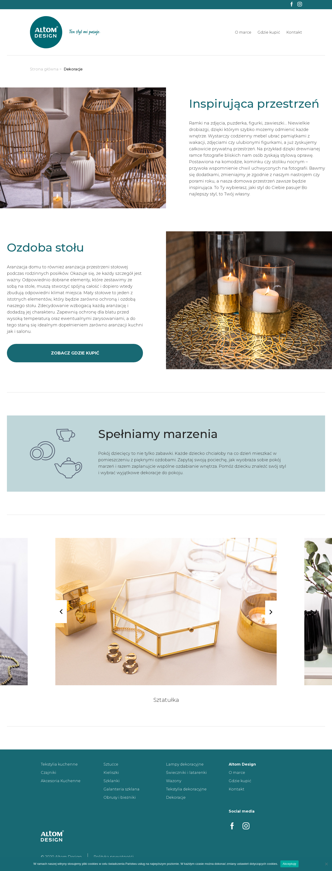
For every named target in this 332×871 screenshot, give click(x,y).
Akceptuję (289, 863)
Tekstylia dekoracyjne (186, 789)
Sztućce (111, 764)
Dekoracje (176, 797)
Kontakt (294, 32)
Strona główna (44, 69)
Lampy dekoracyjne (185, 764)
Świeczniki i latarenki (186, 772)
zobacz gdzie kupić (75, 353)
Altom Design (242, 764)
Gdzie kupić (269, 32)
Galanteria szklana (121, 789)
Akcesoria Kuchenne (60, 781)
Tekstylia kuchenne (59, 764)
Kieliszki (111, 772)
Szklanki (112, 781)
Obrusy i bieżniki (120, 797)
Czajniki (48, 772)
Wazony (173, 781)
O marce (243, 32)
